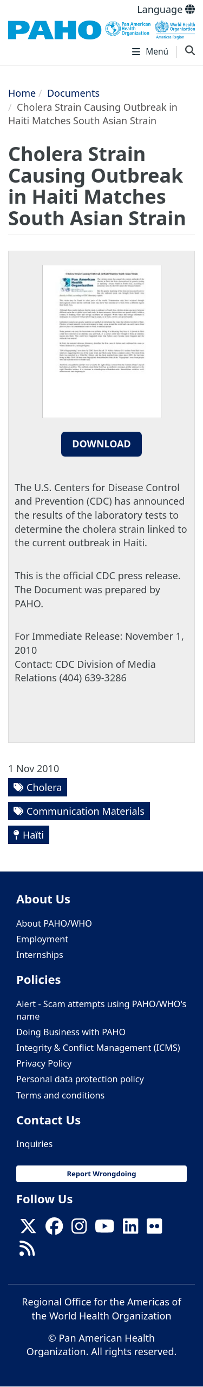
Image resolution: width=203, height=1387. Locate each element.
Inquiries (34, 1144)
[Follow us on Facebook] (54, 1229)
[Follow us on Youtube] (104, 1229)
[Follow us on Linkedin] (130, 1229)
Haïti (33, 834)
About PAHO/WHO (54, 923)
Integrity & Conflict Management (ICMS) (98, 1048)
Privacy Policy (43, 1063)
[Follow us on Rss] (27, 1251)
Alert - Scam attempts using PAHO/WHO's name (101, 1010)
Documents (73, 92)
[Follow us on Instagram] (79, 1229)
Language (166, 9)
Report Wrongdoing (101, 1173)
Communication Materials (86, 811)
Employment (42, 939)
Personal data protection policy (80, 1079)
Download (101, 443)
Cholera (44, 787)
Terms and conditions (60, 1095)
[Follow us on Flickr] (154, 1229)
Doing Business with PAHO (71, 1032)
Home (22, 92)
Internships (39, 955)
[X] (28, 1229)
